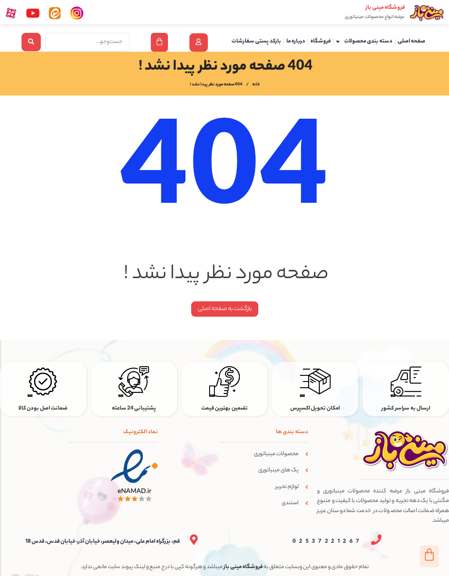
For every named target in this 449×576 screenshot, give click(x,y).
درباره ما (295, 41)
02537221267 (327, 542)
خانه (256, 85)
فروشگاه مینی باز (385, 7)
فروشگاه (320, 41)
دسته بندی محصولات (364, 41)
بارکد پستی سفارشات (256, 41)
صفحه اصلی (411, 41)
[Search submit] (31, 42)
